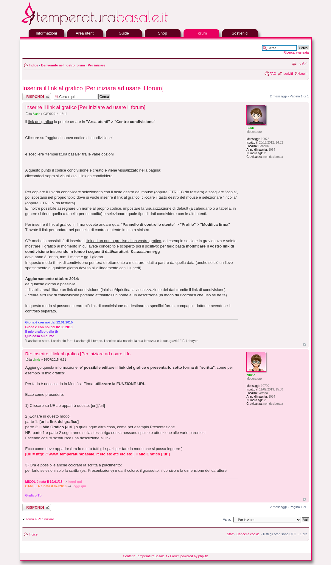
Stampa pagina (294, 64)
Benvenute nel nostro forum (63, 65)
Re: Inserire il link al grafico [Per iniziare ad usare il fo (77, 353)
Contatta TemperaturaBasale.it (145, 556)
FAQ (273, 73)
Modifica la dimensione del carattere (303, 64)
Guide (124, 33)
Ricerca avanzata (296, 52)
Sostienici (240, 33)
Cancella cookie (248, 534)
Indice (33, 65)
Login (303, 73)
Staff (230, 534)
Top (304, 344)
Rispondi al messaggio (36, 96)
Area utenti (85, 33)
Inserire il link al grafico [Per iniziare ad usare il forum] (93, 88)
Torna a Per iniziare (40, 519)
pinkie (36, 359)
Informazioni (46, 33)
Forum (201, 33)
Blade (36, 114)
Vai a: (227, 519)
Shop (162, 33)
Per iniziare (96, 65)
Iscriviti (288, 73)
